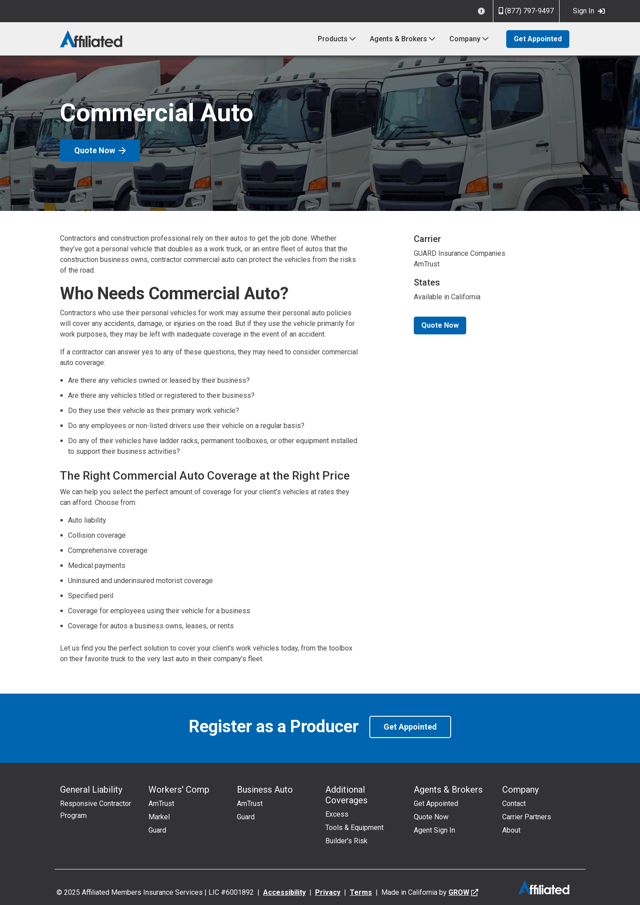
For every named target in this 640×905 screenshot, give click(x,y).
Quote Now (100, 150)
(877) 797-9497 (526, 11)
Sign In (589, 11)
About (511, 830)
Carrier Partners (526, 817)
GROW (458, 892)
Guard (157, 830)
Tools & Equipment (354, 827)
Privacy (327, 892)
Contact (514, 803)
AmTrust (161, 803)
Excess (336, 814)
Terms (361, 892)
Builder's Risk (346, 841)
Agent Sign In (434, 830)
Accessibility (284, 892)
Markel (159, 817)
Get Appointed (538, 39)
